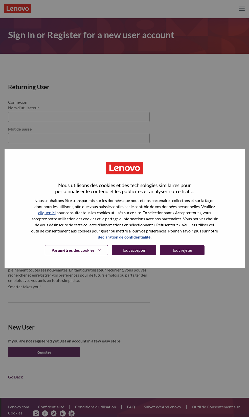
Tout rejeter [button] (182, 250)
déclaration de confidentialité (124, 236)
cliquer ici (47, 212)
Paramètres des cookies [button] (73, 250)
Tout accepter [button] (134, 250)
